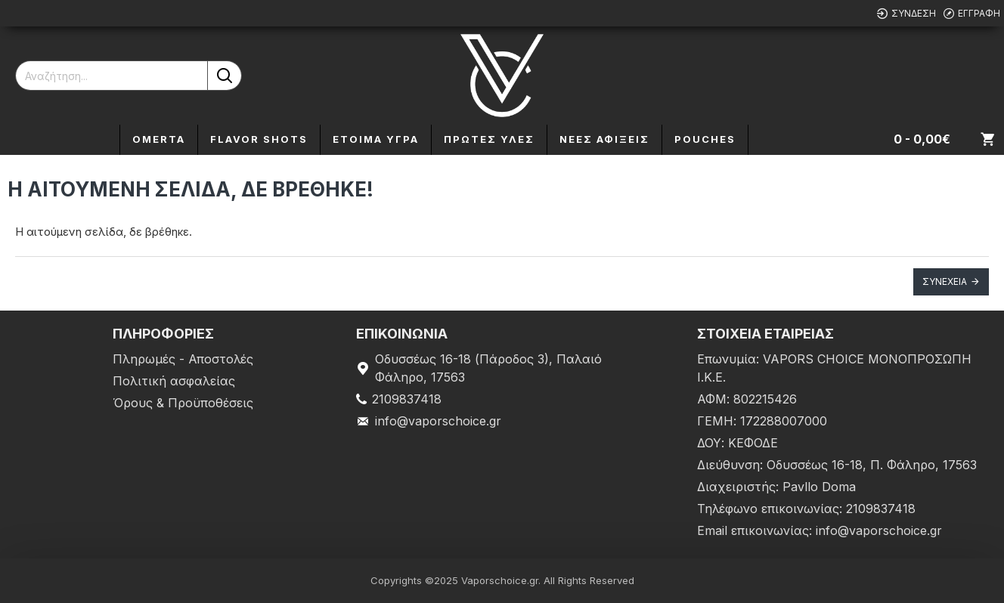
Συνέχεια (944, 281)
